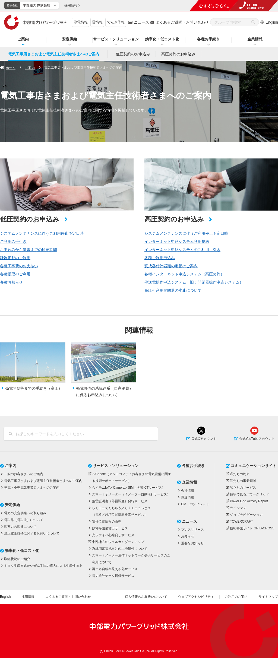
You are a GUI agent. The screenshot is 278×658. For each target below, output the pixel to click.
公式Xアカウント (203, 439)
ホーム (10, 68)
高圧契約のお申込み (178, 54)
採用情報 (27, 597)
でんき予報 (116, 22)
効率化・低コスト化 (162, 39)
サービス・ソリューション (116, 39)
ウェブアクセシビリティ (196, 597)
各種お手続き (208, 39)
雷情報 (97, 22)
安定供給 (69, 39)
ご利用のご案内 (236, 597)
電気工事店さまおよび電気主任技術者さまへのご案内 (53, 54)
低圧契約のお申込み (133, 54)
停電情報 (81, 22)
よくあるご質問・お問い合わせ (182, 22)
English (272, 22)
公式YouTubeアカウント (257, 439)
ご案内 (23, 39)
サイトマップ (268, 597)
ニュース (141, 22)
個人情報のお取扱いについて (146, 597)
